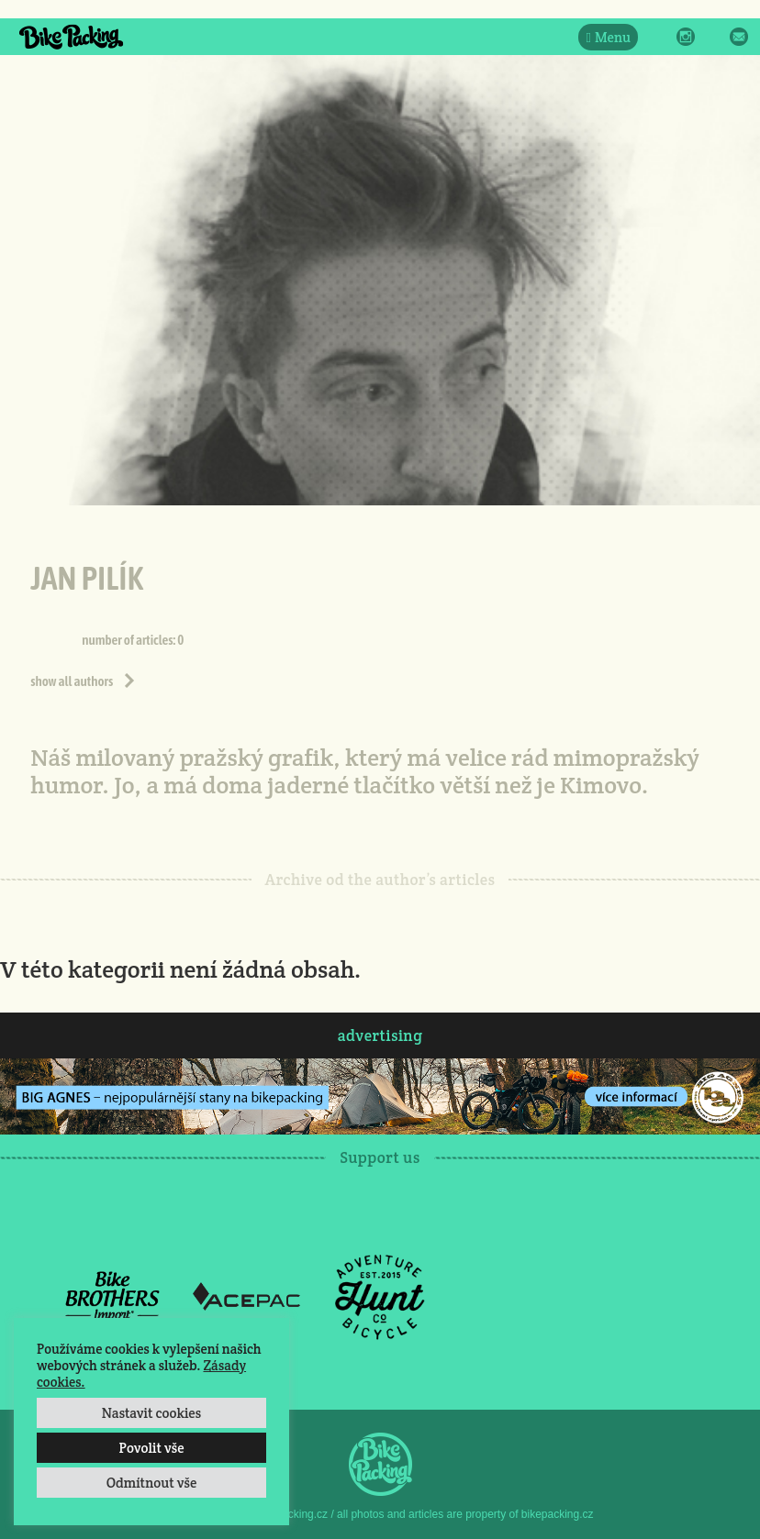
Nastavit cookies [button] (151, 1413)
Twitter (712, 37)
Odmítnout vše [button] (151, 1482)
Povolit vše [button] (151, 1447)
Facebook (659, 37)
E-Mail (739, 37)
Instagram (685, 37)
